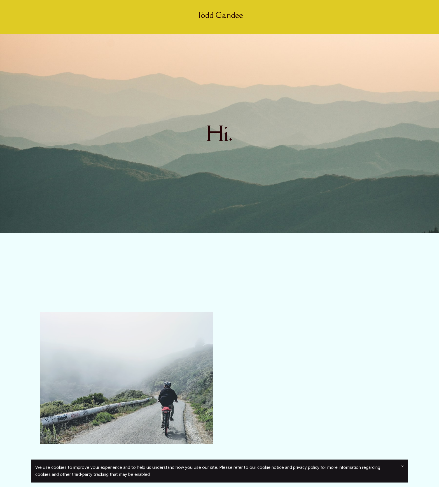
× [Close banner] (402, 466)
